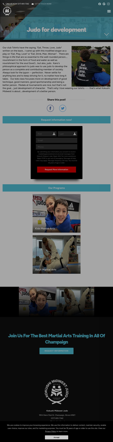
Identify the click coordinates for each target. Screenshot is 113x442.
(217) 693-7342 (23, 4)
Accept (56, 437)
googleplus (104, 4)
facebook (99, 4)
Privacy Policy (50, 431)
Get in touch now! (43, 4)
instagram (108, 4)
